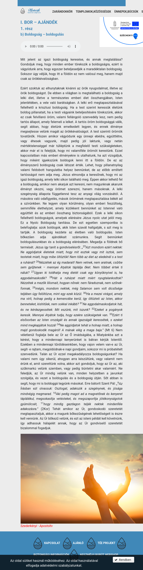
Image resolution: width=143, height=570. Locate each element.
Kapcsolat (52, 543)
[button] (123, 560)
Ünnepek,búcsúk (126, 11)
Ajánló (78, 543)
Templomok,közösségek (93, 11)
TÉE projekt (106, 543)
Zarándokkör (62, 11)
